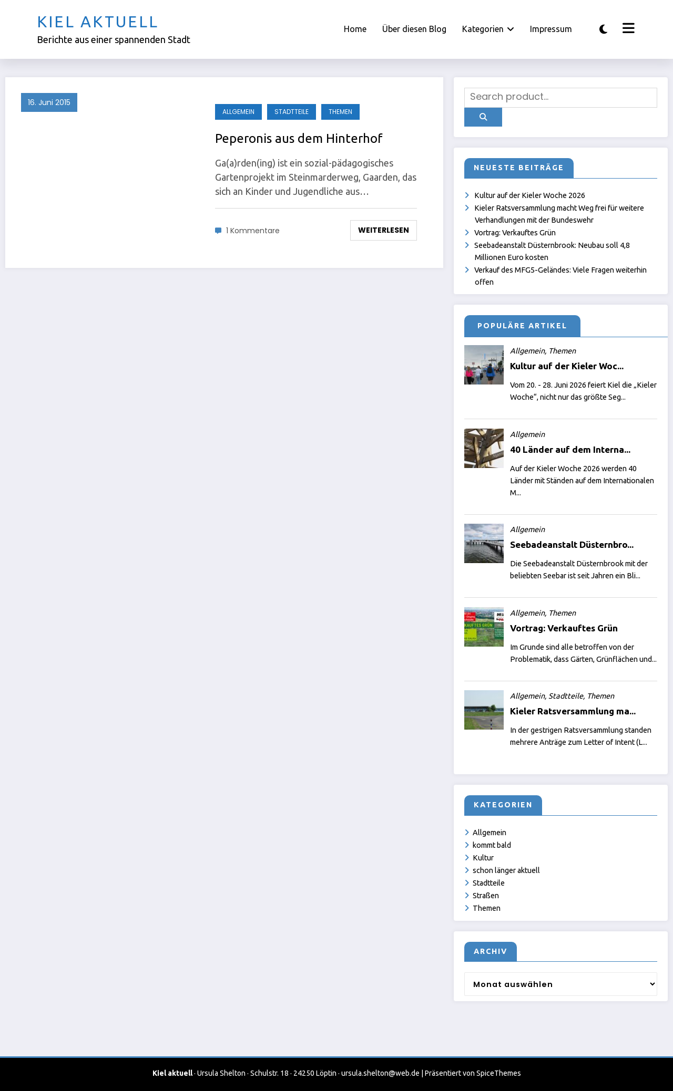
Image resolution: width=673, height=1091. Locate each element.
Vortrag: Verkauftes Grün (515, 232)
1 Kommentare (253, 230)
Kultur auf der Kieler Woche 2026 (529, 195)
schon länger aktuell (506, 870)
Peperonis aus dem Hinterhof (299, 138)
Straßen (486, 895)
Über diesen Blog (414, 29)
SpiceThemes (498, 1073)
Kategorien (488, 29)
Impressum (551, 29)
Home (355, 29)
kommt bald (492, 845)
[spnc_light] (603, 29)
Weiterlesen (383, 230)
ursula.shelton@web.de (380, 1073)
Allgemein (238, 111)
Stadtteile (291, 111)
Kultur (483, 858)
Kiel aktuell (98, 21)
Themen (340, 111)
